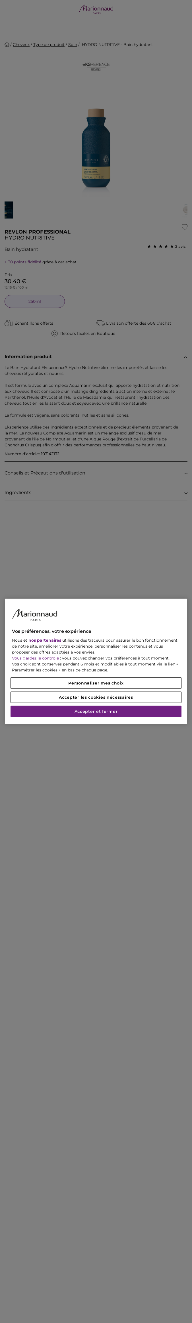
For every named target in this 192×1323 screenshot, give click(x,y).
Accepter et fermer (96, 711)
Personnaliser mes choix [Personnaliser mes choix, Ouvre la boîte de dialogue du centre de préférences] (95, 683)
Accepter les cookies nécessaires (96, 697)
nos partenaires (44, 640)
